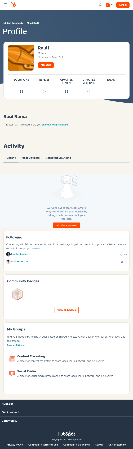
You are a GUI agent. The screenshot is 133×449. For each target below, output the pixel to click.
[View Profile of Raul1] (43, 48)
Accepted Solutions (58, 159)
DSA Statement (117, 444)
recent (11, 159)
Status (99, 444)
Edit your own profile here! (55, 125)
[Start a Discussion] (109, 5)
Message (46, 65)
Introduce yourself (66, 225)
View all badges (66, 310)
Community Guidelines (76, 444)
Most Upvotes (31, 159)
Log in (123, 4)
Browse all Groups (16, 345)
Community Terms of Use (43, 444)
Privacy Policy (15, 444)
